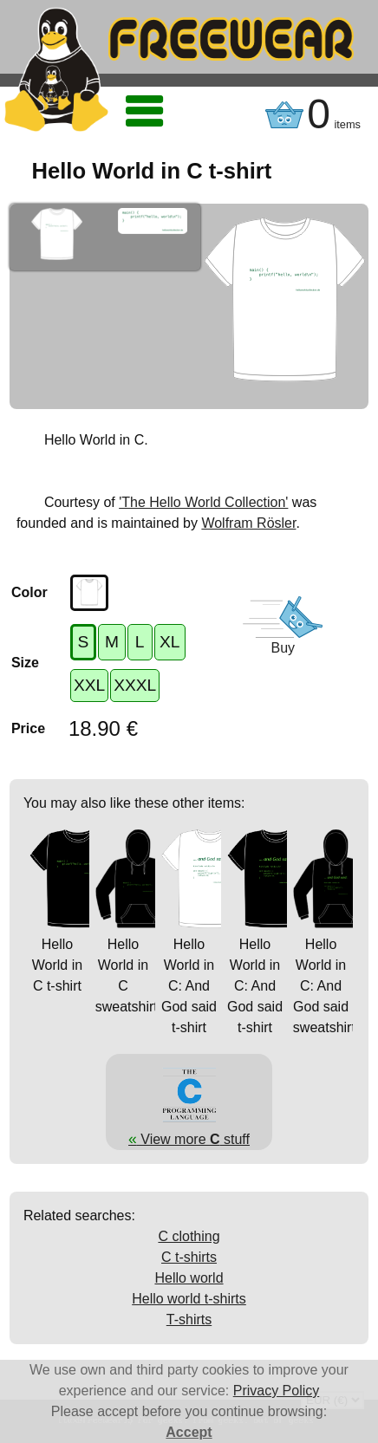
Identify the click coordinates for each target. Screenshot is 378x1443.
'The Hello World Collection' (203, 502)
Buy (282, 647)
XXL (89, 685)
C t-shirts (189, 1257)
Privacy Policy (276, 1390)
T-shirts (189, 1319)
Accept (189, 1432)
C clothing (188, 1236)
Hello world (188, 1278)
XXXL (135, 685)
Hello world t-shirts (189, 1298)
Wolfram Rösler (248, 523)
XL (169, 642)
